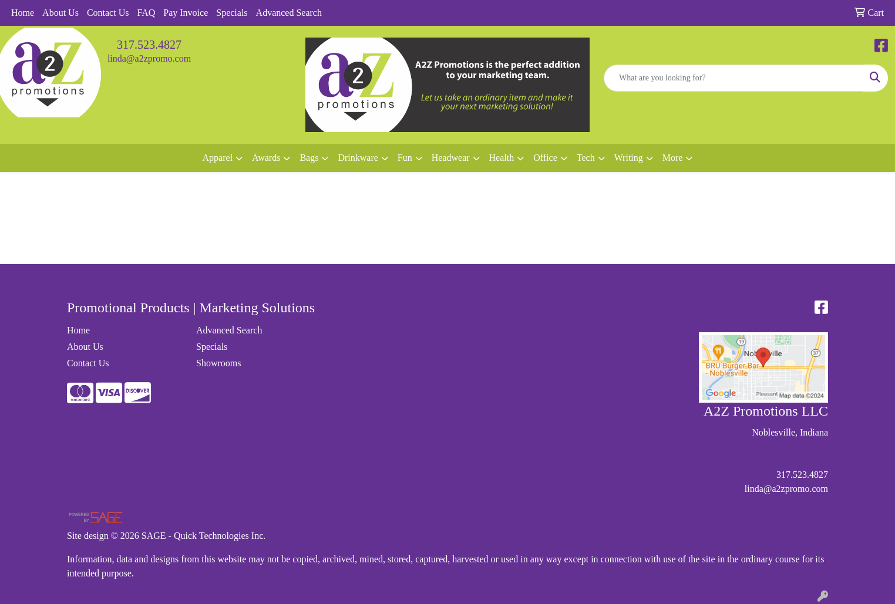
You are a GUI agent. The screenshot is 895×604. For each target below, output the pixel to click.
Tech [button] (586, 158)
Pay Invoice (185, 13)
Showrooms (218, 363)
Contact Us (108, 13)
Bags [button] (309, 158)
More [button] (672, 158)
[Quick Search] (733, 78)
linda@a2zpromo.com (149, 58)
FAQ (146, 13)
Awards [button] (266, 158)
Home (22, 13)
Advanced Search (289, 13)
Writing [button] (628, 158)
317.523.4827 (149, 44)
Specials (231, 13)
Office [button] (545, 158)
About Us (60, 13)
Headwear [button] (451, 158)
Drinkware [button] (358, 158)
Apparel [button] (218, 158)
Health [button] (501, 158)
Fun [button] (405, 158)
